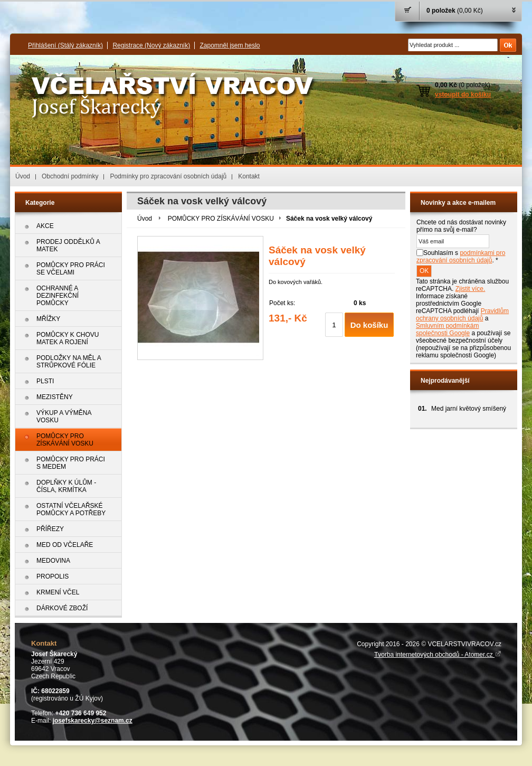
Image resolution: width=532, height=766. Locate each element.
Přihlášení (65, 45)
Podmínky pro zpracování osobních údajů (168, 176)
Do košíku (369, 324)
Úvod (22, 176)
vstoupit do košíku (463, 94)
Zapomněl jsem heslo (230, 45)
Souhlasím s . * (460, 256)
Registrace (151, 45)
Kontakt (249, 176)
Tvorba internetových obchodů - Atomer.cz (437, 654)
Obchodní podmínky (70, 176)
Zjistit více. (470, 288)
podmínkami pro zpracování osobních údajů (460, 256)
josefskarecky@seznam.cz (92, 720)
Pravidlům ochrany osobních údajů (462, 314)
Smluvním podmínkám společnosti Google (447, 329)
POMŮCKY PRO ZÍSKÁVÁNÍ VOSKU (221, 218)
